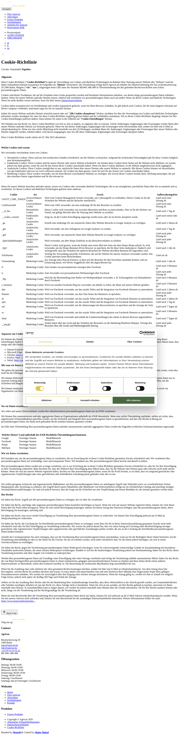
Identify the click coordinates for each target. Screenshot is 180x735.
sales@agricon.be (9, 645)
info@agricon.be (9, 648)
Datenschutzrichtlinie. (71, 100)
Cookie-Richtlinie (15, 727)
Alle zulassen (133, 400)
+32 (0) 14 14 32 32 (10, 650)
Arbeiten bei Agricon (17, 25)
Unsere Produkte (15, 19)
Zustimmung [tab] (45, 341)
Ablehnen (46, 400)
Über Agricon (13, 14)
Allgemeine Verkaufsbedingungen (23, 722)
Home (10, 692)
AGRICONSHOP (15, 35)
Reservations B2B (15, 27)
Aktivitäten (12, 17)
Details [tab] (90, 341)
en (8, 48)
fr (8, 45)
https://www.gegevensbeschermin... (18, 601)
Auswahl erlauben (90, 400)
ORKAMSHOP (14, 38)
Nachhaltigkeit (14, 22)
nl (8, 43)
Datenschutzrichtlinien (18, 724)
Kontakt (11, 703)
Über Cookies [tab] (134, 341)
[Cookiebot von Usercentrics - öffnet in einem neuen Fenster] (142, 333)
